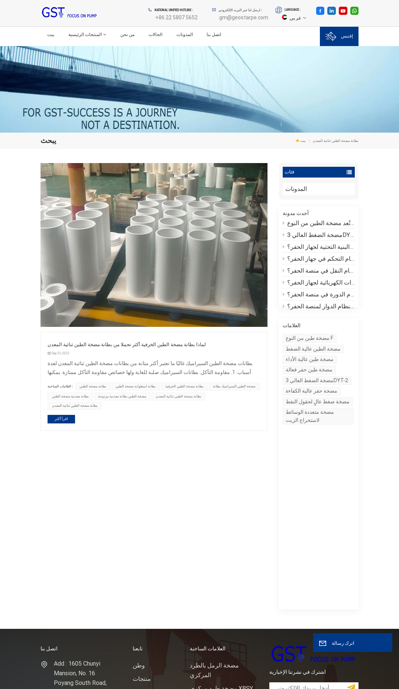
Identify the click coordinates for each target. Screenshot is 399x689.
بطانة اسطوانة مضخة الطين (136, 386)
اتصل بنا (214, 34)
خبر (137, 533)
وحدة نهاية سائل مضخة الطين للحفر (218, 584)
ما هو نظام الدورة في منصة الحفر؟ (319, 295)
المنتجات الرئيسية (85, 34)
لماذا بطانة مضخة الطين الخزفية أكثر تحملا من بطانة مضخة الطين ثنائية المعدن (127, 344)
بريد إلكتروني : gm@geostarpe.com (80, 579)
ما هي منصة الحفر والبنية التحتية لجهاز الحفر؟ (319, 247)
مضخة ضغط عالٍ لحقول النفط (318, 410)
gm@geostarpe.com (243, 17)
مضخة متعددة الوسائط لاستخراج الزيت (310, 424)
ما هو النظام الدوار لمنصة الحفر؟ (319, 307)
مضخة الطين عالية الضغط (313, 357)
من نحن (127, 34)
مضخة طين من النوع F (309, 347)
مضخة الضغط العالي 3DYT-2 (317, 389)
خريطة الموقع (150, 573)
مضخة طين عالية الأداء (310, 368)
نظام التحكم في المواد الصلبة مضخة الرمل (217, 620)
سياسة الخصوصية (78, 676)
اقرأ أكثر (61, 419)
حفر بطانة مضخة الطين (218, 602)
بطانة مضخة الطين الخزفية (184, 386)
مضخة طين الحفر (211, 529)
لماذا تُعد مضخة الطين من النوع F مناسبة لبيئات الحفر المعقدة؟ (319, 223)
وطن (139, 493)
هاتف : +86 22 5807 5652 (79, 557)
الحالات (155, 34)
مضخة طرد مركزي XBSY (221, 516)
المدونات (184, 34)
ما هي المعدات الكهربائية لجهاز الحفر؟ (319, 283)
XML (49, 676)
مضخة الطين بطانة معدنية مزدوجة (122, 396)
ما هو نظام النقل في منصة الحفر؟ (319, 271)
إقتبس (339, 36)
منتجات (142, 506)
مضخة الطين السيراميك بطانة (234, 386)
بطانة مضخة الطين (93, 386)
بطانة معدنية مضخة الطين (70, 396)
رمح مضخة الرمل (211, 542)
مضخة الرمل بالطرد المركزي (214, 498)
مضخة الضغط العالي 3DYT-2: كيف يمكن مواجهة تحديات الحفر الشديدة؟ (319, 235)
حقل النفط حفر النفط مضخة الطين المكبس (216, 561)
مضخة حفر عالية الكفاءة (311, 399)
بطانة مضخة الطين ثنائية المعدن (178, 396)
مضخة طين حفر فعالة (309, 378)
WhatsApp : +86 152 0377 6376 (80, 601)
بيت (50, 34)
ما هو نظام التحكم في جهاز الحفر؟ (319, 259)
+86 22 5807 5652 (176, 17)
